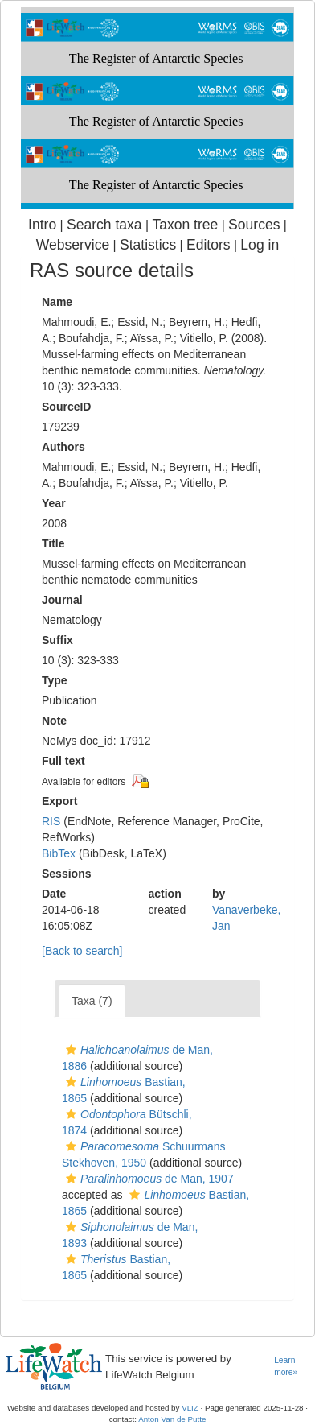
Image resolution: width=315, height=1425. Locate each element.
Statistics (148, 245)
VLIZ (190, 1407)
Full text (63, 760)
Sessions (66, 873)
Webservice (72, 245)
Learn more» (285, 1366)
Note (54, 720)
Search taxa (104, 225)
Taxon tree (185, 225)
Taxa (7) (92, 1000)
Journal (62, 599)
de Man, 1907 (148, 1178)
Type (55, 680)
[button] (71, 1049)
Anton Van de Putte (172, 1419)
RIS (51, 821)
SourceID (66, 406)
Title (53, 543)
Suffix (57, 640)
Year (54, 503)
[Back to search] (82, 950)
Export (59, 801)
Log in (259, 245)
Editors (208, 245)
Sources (254, 225)
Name (57, 301)
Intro (42, 225)
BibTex (59, 853)
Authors (63, 446)
